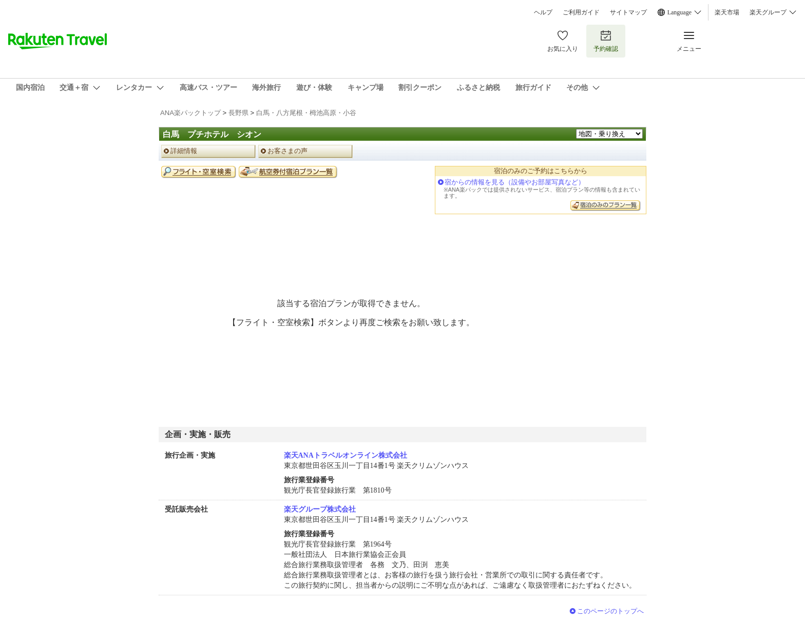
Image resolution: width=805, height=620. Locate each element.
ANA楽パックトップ (190, 113)
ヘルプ (543, 12)
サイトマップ (628, 12)
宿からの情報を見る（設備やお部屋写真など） (515, 182)
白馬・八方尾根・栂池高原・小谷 (306, 113)
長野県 (238, 113)
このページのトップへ (610, 611)
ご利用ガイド (581, 12)
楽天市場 (727, 12)
